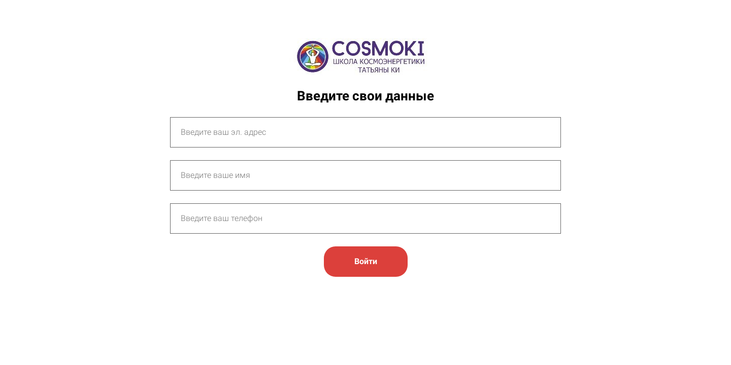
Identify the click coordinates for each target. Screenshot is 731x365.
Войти (365, 261)
